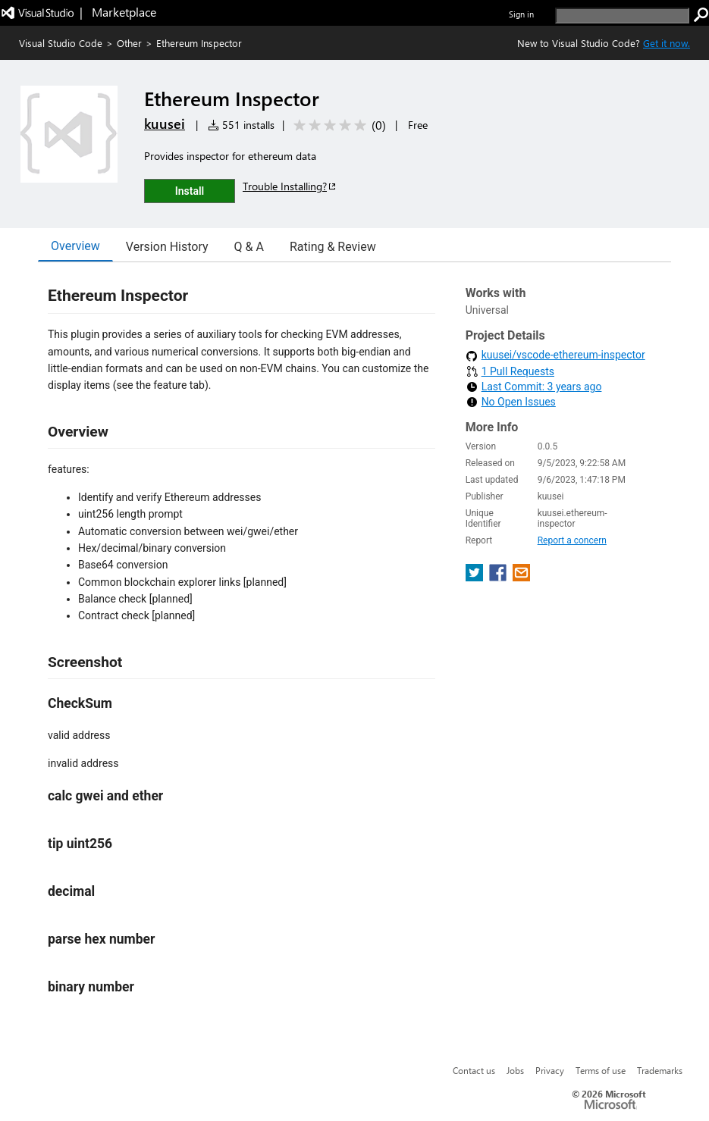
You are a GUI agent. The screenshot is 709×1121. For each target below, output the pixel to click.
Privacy (549, 1070)
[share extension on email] (521, 577)
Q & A (249, 247)
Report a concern (572, 540)
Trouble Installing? (290, 186)
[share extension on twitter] (476, 577)
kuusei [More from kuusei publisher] (164, 123)
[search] (622, 15)
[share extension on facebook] (499, 577)
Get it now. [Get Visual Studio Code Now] (666, 42)
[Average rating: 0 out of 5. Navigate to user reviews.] (337, 125)
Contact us (474, 1070)
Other (129, 42)
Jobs (515, 1070)
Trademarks (659, 1070)
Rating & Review (333, 247)
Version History (167, 247)
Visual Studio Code (60, 42)
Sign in (521, 14)
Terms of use (601, 1070)
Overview (75, 246)
